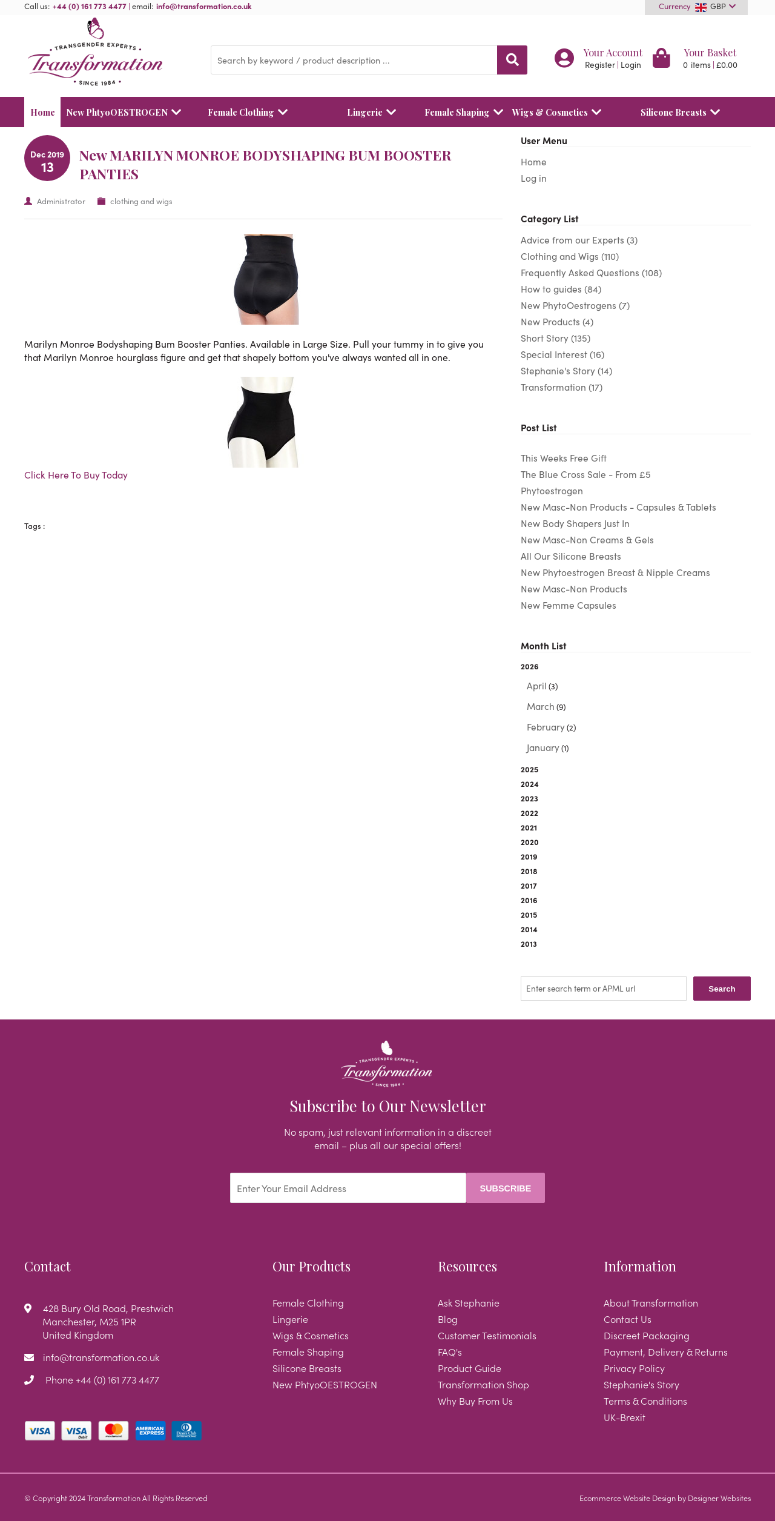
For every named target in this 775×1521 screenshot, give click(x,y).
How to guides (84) (561, 288)
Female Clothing (251, 112)
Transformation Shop (483, 1384)
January (543, 747)
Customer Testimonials (487, 1335)
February (546, 726)
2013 (529, 943)
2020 (530, 841)
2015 (529, 914)
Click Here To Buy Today (76, 474)
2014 (529, 928)
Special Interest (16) (562, 354)
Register (600, 64)
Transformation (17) (561, 386)
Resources (467, 1266)
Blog (448, 1318)
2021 (529, 826)
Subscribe (506, 1188)
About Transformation (651, 1302)
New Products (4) (557, 321)
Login (631, 64)
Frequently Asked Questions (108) (591, 272)
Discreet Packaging (647, 1335)
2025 (529, 768)
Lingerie (374, 112)
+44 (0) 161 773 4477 (90, 5)
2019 (529, 855)
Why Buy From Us (475, 1400)
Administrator (61, 201)
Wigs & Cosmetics (559, 112)
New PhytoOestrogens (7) (575, 305)
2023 (529, 797)
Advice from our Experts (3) (579, 239)
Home (42, 112)
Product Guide (469, 1367)
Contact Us (627, 1318)
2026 (636, 707)
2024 (530, 783)
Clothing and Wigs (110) (570, 256)
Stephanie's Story (641, 1384)
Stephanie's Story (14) (566, 370)
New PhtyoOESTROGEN (119, 112)
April (537, 685)
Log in (534, 177)
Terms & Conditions (645, 1400)
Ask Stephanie (469, 1302)
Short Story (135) (555, 337)
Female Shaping (458, 112)
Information (640, 1266)
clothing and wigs (141, 201)
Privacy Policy (634, 1367)
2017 (529, 885)
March (541, 706)
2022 (529, 812)
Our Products (311, 1266)
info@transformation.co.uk (204, 5)
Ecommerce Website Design (627, 1497)
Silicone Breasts (683, 112)
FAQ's (450, 1351)
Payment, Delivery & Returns (666, 1351)
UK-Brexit (624, 1416)
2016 (529, 899)
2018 (529, 870)
